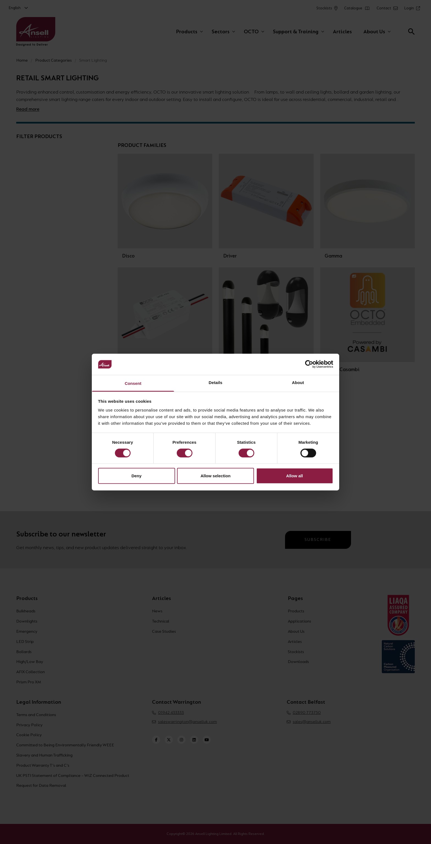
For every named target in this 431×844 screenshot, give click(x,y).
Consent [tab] (133, 383)
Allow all (294, 475)
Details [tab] (215, 382)
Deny (136, 475)
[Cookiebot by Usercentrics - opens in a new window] (309, 364)
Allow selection (215, 475)
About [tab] (298, 382)
